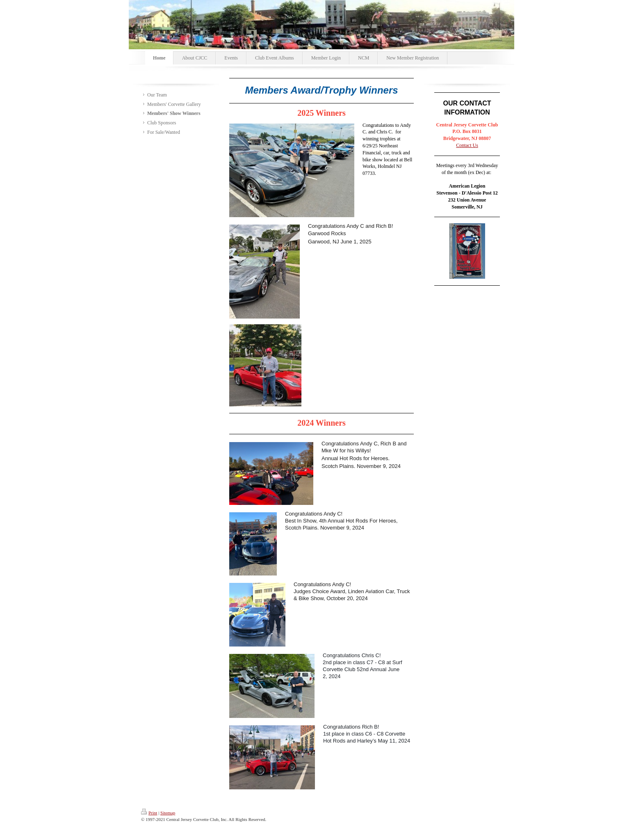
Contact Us (467, 145)
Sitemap (167, 812)
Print (149, 812)
